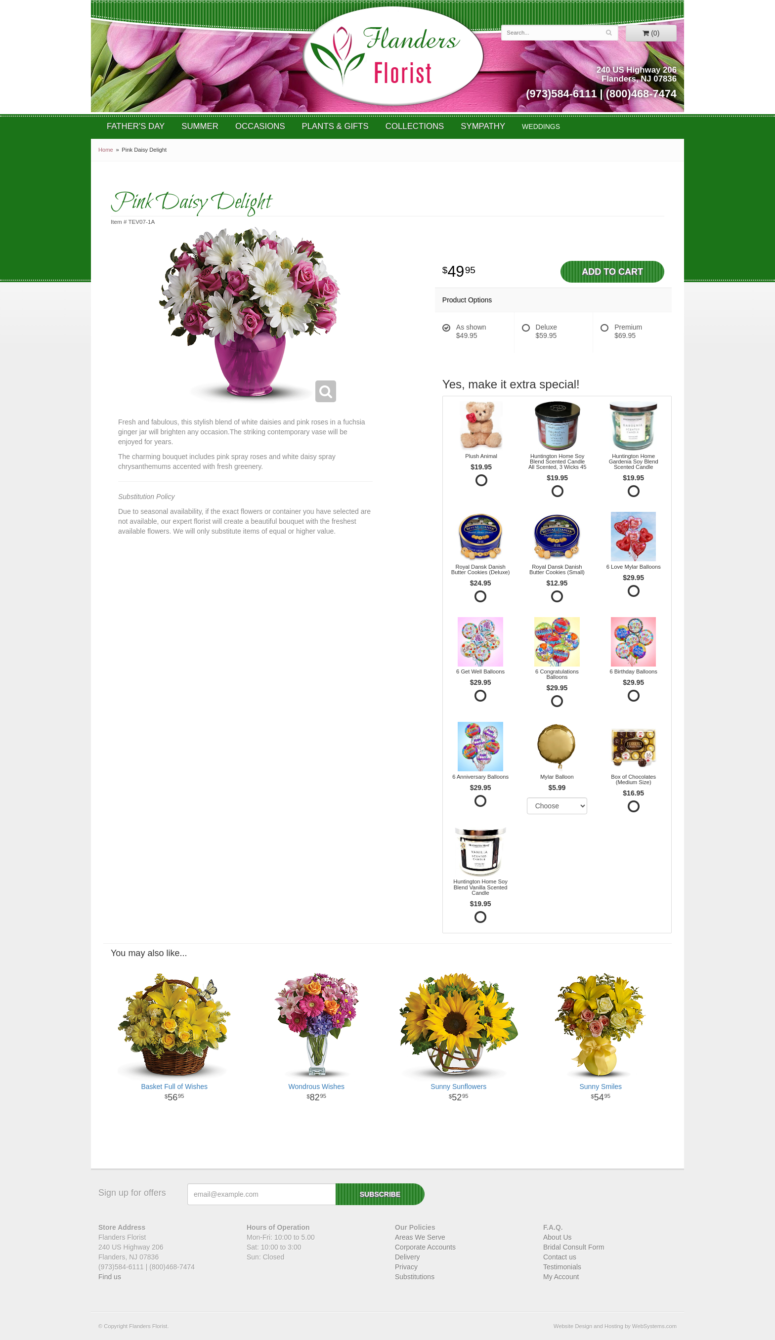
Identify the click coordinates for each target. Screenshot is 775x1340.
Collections (415, 126)
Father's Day (136, 126)
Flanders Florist (392, 56)
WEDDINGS (541, 126)
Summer (199, 126)
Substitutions (414, 1277)
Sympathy (483, 126)
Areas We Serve (420, 1237)
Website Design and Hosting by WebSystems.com (615, 1326)
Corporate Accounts (425, 1247)
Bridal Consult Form (573, 1247)
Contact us (559, 1257)
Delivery (407, 1257)
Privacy (406, 1267)
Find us (109, 1277)
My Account (561, 1277)
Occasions (260, 126)
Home (105, 150)
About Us (557, 1237)
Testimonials (562, 1267)
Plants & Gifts (335, 126)
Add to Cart (612, 272)
